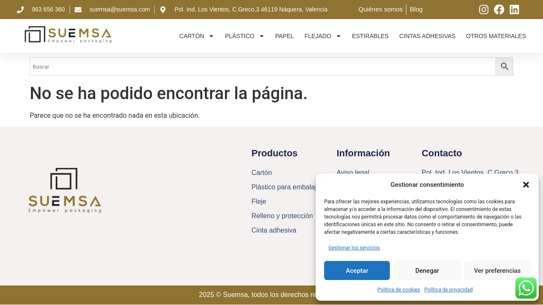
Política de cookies (399, 290)
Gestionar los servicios (354, 248)
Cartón (197, 36)
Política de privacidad (448, 290)
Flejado (323, 36)
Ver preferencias (497, 270)
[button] (526, 184)
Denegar (427, 270)
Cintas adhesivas (427, 36)
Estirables (370, 36)
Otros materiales (496, 36)
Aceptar (357, 270)
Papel (284, 36)
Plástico (244, 36)
